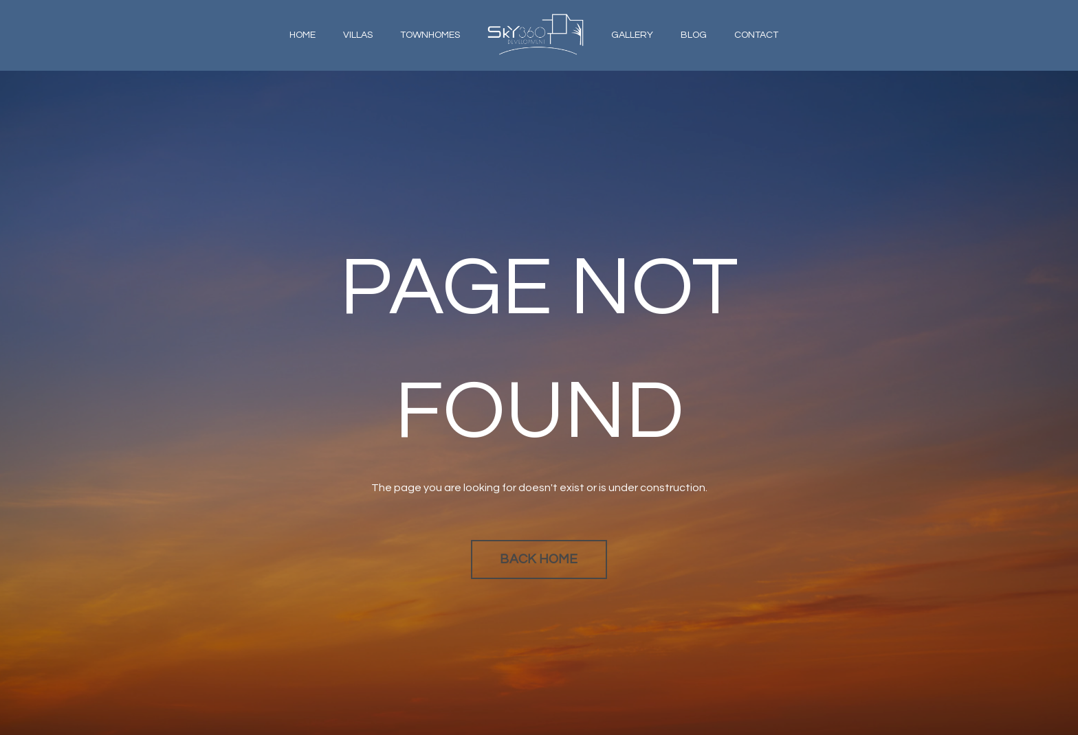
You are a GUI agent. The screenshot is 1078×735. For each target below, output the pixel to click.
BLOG (694, 35)
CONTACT (756, 35)
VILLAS (358, 35)
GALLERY (632, 35)
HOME (302, 35)
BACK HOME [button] (539, 559)
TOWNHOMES (430, 35)
